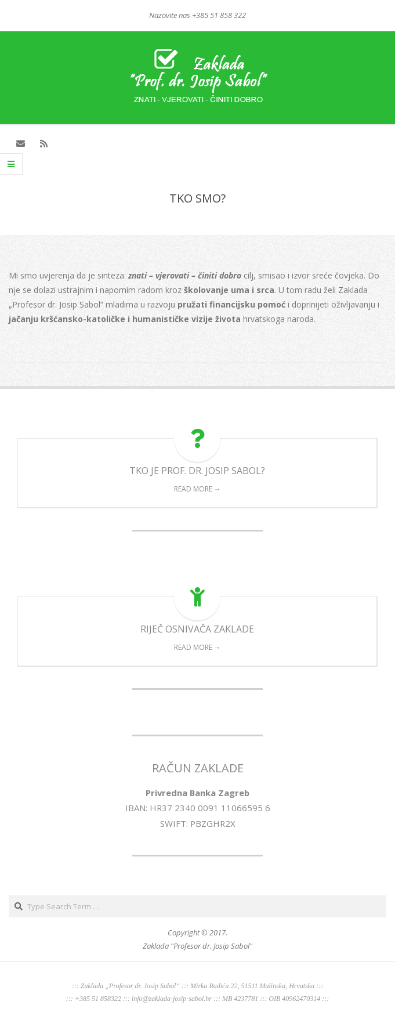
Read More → (197, 489)
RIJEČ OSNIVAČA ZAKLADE (197, 629)
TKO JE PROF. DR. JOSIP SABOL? (197, 470)
